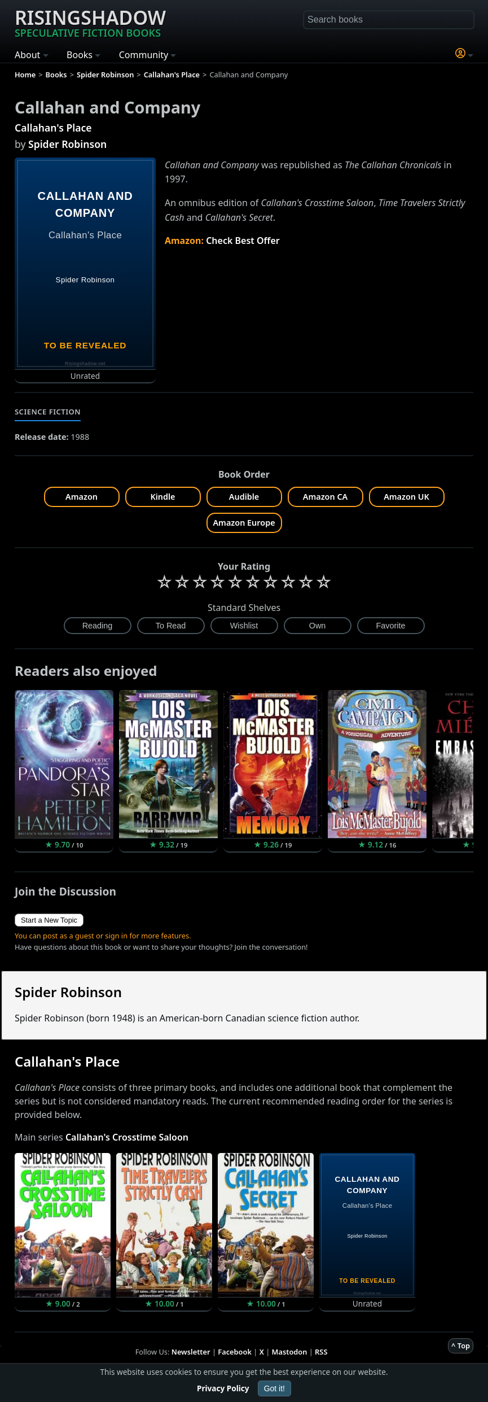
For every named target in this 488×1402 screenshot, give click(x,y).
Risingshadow (90, 22)
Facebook (235, 1352)
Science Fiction (48, 412)
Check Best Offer (243, 240)
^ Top (460, 1345)
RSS (321, 1352)
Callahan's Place (53, 127)
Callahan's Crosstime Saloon (126, 1137)
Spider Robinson (67, 144)
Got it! (274, 1388)
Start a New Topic (49, 920)
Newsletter (191, 1352)
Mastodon (289, 1352)
